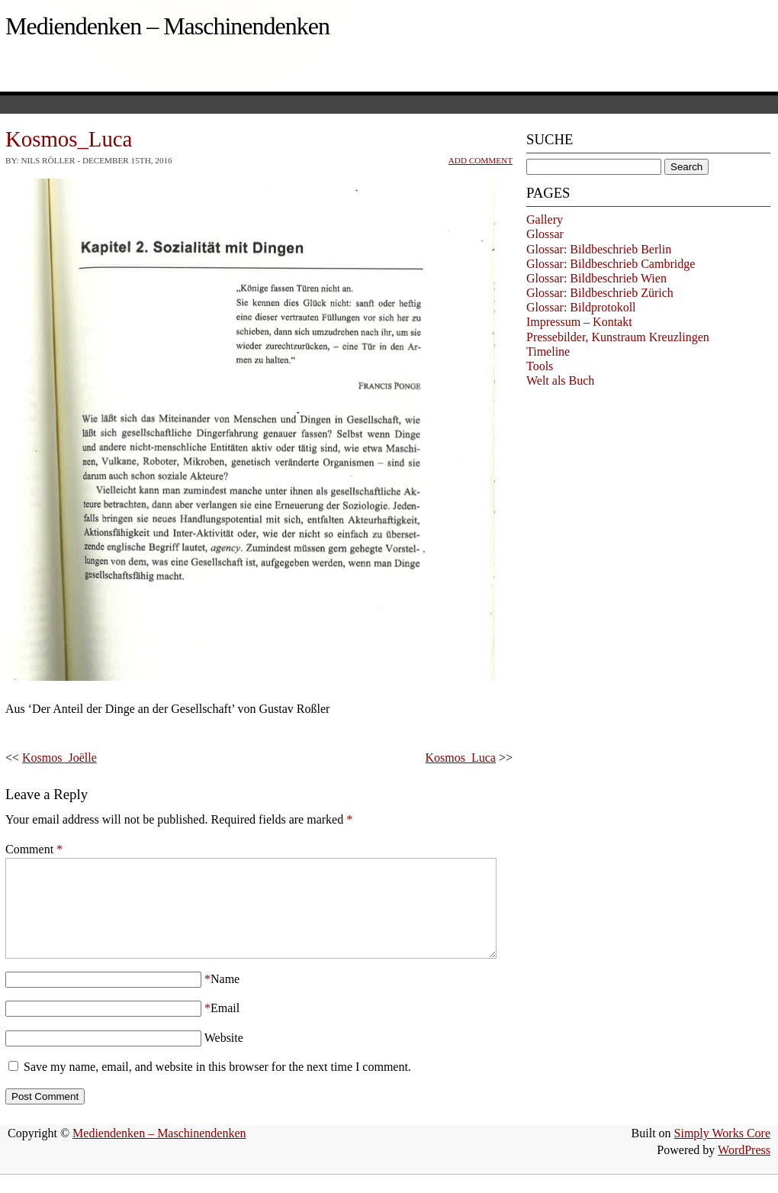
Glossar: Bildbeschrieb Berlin (598, 249)
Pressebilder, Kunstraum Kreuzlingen (617, 336)
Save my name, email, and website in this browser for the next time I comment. (217, 1085)
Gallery (544, 219)
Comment (34, 849)
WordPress (744, 1168)
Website (223, 1056)
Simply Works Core (722, 1151)
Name (225, 997)
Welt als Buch (560, 380)
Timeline (548, 351)
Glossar (545, 233)
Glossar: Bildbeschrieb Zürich (600, 292)
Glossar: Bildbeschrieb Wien (596, 278)
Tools (539, 366)
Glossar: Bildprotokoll (581, 307)
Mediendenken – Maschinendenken (167, 26)
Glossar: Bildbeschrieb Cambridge (610, 263)
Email (225, 1026)
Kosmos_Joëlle (59, 757)
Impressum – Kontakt (579, 321)
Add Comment (480, 160)
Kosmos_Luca (461, 757)
